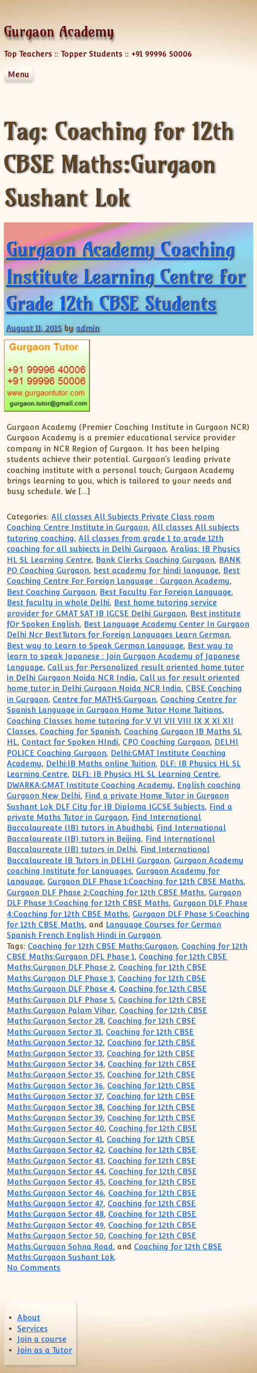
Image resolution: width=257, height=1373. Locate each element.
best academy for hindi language (156, 570)
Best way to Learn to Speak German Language (95, 645)
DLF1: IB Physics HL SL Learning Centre (145, 774)
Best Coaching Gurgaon (51, 592)
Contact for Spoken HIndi (70, 742)
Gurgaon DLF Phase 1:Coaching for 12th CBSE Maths (145, 881)
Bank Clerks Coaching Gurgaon (155, 560)
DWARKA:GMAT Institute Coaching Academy (90, 785)
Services (32, 1328)
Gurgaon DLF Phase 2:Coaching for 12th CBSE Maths (105, 892)
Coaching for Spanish (80, 731)
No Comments (33, 1267)
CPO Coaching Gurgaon (166, 742)
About (28, 1317)
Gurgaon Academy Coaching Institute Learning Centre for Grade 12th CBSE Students (125, 276)
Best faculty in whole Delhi (58, 602)
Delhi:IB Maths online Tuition (101, 763)
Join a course (42, 1339)
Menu (18, 74)
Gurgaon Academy (59, 31)
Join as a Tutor (44, 1350)
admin (87, 328)
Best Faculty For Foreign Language (165, 592)
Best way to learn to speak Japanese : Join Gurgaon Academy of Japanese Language (123, 656)
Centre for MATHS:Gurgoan (104, 699)
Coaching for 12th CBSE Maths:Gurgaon (102, 946)
